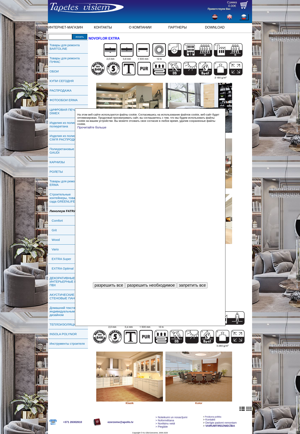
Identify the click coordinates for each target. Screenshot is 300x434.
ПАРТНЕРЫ (177, 27)
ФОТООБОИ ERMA (64, 100)
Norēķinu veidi (165, 423)
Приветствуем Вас (219, 8)
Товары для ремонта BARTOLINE (65, 46)
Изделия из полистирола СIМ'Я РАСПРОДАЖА (67, 137)
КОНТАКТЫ (103, 27)
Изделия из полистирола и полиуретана (69, 124)
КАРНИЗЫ (57, 162)
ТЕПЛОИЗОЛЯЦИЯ (64, 324)
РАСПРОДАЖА (60, 90)
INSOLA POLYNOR (63, 334)
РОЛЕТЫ (56, 171)
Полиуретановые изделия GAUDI (68, 150)
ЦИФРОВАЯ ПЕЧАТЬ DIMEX (65, 111)
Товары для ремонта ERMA (65, 183)
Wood (56, 239)
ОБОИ (54, 71)
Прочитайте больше (91, 127)
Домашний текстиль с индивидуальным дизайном (65, 311)
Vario (55, 249)
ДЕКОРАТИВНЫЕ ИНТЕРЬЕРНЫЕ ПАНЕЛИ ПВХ (68, 281)
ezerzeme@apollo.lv (120, 422)
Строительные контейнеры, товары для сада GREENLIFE (67, 198)
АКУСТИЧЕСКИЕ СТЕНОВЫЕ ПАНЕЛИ (65, 296)
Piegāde (161, 426)
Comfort (57, 220)
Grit (54, 230)
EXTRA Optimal (63, 268)
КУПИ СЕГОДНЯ (62, 81)
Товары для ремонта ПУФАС (65, 59)
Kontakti (210, 419)
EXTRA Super (61, 259)
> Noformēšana (164, 420)
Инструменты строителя (67, 343)
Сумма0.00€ (232, 3)
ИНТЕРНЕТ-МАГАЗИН (65, 27)
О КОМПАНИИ (140, 27)
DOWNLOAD (215, 27)
